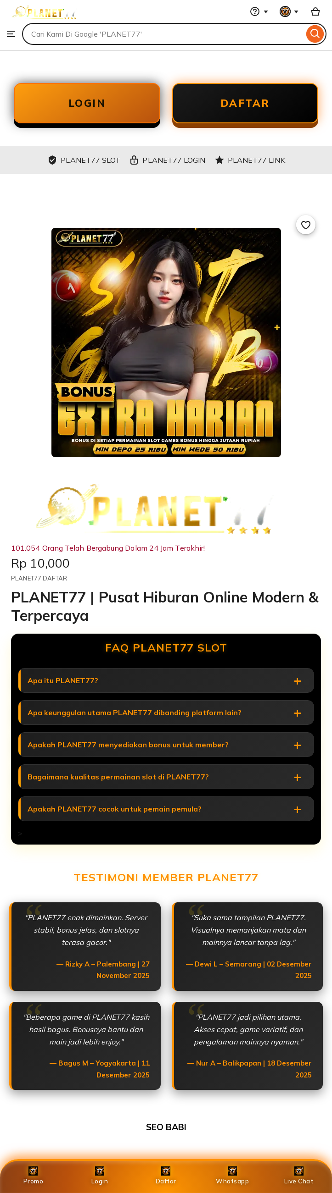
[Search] (315, 34)
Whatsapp (232, 1175)
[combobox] (163, 34)
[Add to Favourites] (305, 224)
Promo (33, 1175)
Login (99, 1175)
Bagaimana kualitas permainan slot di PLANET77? (118, 776)
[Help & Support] (259, 11)
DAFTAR (245, 103)
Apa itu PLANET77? (63, 680)
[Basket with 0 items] (315, 11)
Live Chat (299, 1175)
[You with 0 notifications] (289, 11)
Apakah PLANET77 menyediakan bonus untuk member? (128, 744)
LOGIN (87, 103)
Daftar (166, 1175)
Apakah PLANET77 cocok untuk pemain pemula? (115, 808)
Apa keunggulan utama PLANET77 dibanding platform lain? (135, 712)
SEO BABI (166, 1126)
